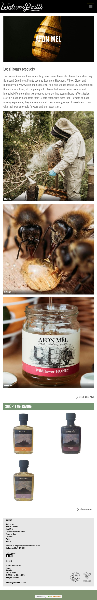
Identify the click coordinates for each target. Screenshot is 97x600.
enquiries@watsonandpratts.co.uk (27, 545)
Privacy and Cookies (13, 565)
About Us (9, 570)
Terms (8, 567)
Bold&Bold (22, 582)
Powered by (48, 597)
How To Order (11, 572)
